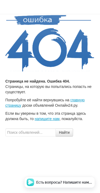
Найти (64, 132)
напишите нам (47, 119)
